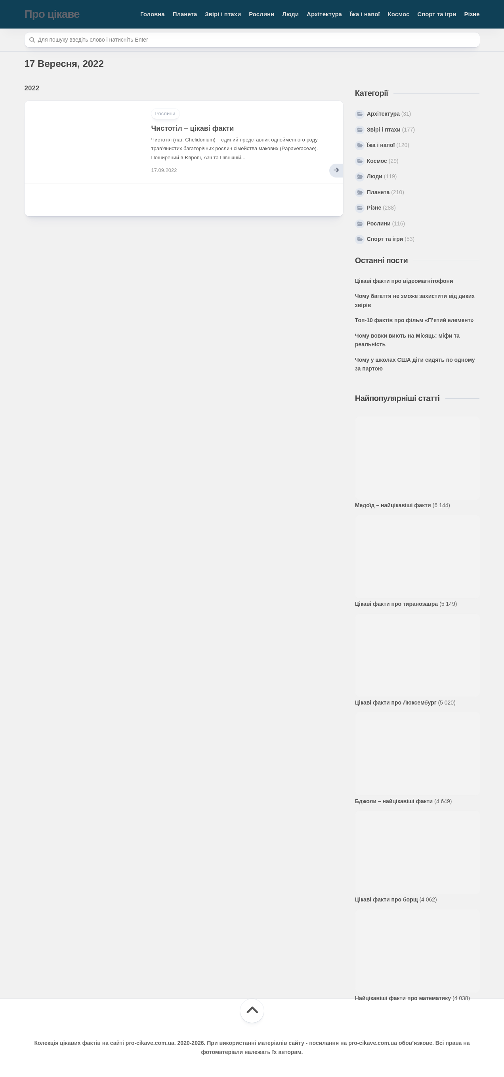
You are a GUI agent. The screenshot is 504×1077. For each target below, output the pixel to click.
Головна (152, 14)
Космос (399, 14)
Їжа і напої (365, 14)
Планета (185, 14)
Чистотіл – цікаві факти (192, 128)
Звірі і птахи (223, 14)
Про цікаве (52, 14)
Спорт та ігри (436, 14)
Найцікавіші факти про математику (403, 998)
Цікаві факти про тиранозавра (396, 604)
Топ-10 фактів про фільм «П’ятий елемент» (414, 320)
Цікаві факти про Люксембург (396, 702)
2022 (32, 88)
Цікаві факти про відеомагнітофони (404, 281)
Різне (471, 14)
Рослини (261, 14)
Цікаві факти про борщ (386, 899)
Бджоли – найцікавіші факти (394, 801)
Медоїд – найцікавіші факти (393, 505)
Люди (290, 14)
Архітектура (324, 14)
